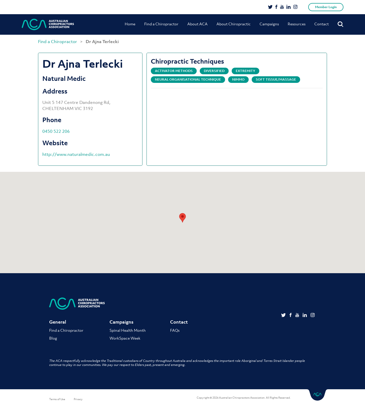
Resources (296, 23)
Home (130, 23)
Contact (321, 23)
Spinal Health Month (128, 330)
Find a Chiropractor (161, 23)
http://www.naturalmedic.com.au (76, 154)
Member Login (326, 7)
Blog (53, 338)
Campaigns (269, 23)
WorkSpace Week (125, 338)
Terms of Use (57, 399)
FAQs (174, 330)
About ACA (197, 23)
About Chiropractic (233, 23)
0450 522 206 (56, 131)
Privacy (78, 399)
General (57, 322)
